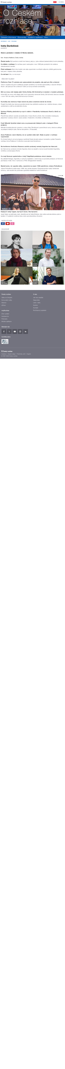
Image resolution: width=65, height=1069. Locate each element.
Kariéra (35, 694)
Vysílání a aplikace (35, 37)
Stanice (4, 691)
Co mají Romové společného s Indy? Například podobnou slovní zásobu (26, 509)
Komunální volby (7, 689)
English (29, 743)
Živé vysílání (5, 703)
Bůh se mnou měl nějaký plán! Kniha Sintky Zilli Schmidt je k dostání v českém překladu (32, 229)
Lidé (9, 41)
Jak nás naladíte (38, 686)
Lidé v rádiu (36, 691)
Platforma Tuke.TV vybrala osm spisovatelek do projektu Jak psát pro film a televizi (30, 184)
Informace (4, 41)
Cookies (3, 743)
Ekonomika (22, 37)
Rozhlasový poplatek (39, 699)
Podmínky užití (21, 743)
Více (46, 37)
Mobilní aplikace (7, 710)
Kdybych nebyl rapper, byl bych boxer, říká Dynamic (19, 601)
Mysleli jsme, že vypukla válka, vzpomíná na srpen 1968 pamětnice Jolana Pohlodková (31, 555)
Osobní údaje (11, 743)
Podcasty (4, 708)
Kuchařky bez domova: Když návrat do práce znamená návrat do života (26, 275)
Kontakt (35, 697)
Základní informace (8, 37)
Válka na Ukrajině (7, 686)
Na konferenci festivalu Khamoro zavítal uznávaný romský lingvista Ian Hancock (29, 463)
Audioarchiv (5, 705)
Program (13, 41)
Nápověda (36, 689)
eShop (4, 694)
